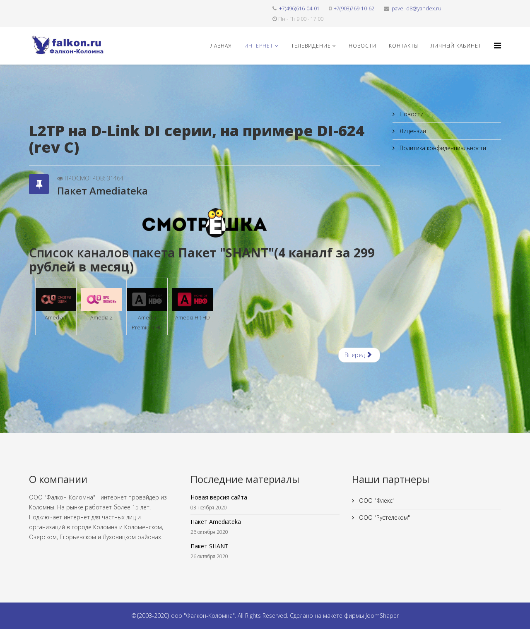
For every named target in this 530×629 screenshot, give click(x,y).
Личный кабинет (456, 45)
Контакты (403, 45)
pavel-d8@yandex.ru (416, 8)
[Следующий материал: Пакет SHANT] (359, 355)
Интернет (258, 45)
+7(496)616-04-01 (299, 8)
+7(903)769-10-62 (354, 8)
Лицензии (412, 131)
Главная (219, 45)
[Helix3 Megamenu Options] (497, 45)
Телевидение (311, 45)
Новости (362, 45)
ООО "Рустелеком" (383, 517)
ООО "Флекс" (376, 500)
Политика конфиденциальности (442, 148)
